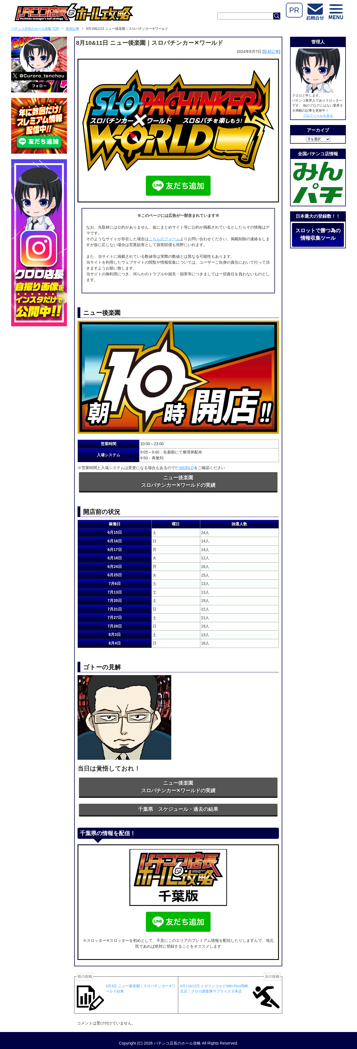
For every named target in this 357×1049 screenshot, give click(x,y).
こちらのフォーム (164, 239)
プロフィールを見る (318, 115)
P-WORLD (184, 467)
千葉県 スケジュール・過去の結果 (178, 809)
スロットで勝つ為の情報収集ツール (318, 234)
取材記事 (271, 51)
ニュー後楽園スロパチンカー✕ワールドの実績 (178, 481)
